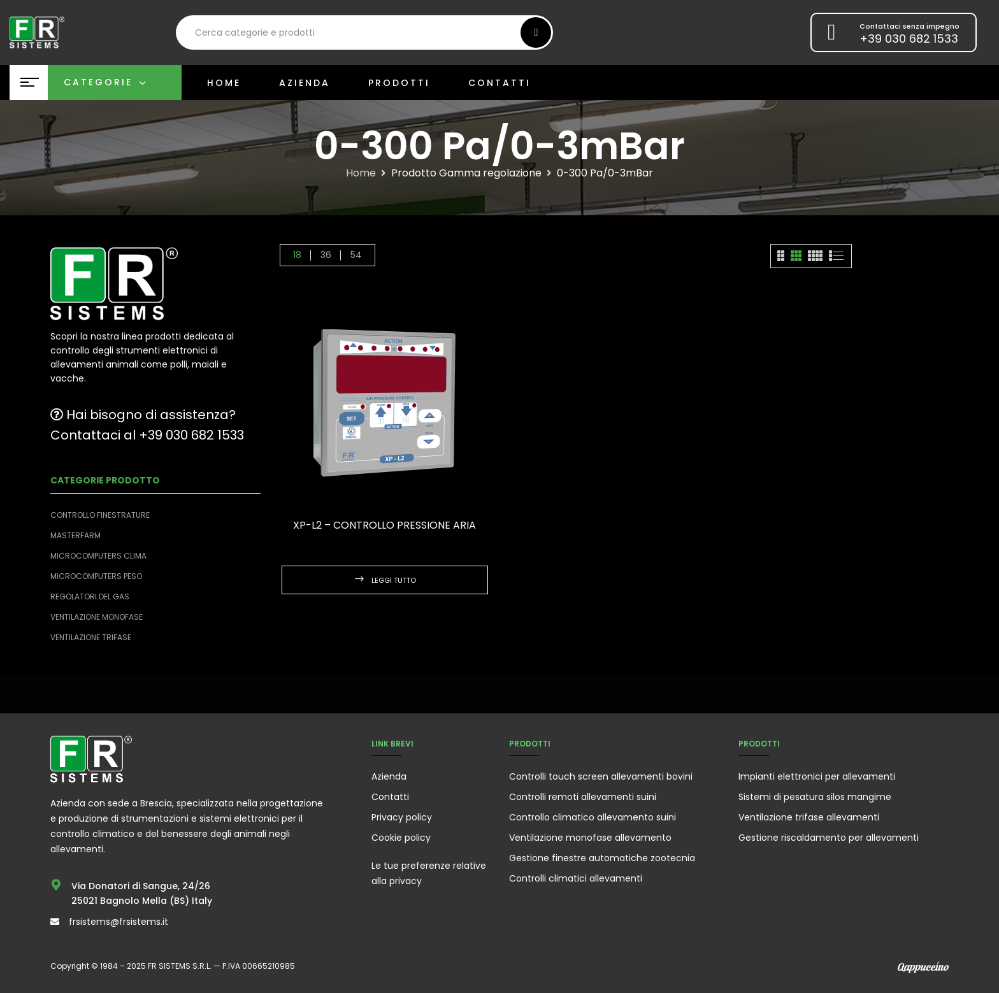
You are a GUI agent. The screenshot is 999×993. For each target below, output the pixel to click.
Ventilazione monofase (96, 616)
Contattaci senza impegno (909, 26)
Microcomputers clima (98, 555)
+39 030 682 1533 (908, 38)
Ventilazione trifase (90, 637)
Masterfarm (75, 535)
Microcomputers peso (96, 576)
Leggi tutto (393, 580)
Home (361, 173)
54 (356, 254)
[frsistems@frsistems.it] (54, 921)
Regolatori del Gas (89, 596)
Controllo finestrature (100, 515)
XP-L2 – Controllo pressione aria (384, 525)
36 (325, 254)
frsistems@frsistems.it (118, 921)
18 (297, 254)
